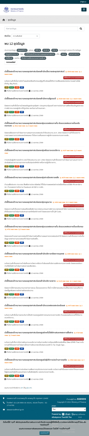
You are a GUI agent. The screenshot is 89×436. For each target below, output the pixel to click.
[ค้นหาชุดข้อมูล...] (41, 28)
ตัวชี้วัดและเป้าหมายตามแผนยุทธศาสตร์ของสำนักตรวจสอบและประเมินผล (35, 305)
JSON (16, 87)
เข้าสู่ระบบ (83, 2)
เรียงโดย (7, 36)
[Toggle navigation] (84, 9)
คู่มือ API (28, 388)
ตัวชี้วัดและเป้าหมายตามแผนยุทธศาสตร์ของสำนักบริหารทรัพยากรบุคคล (34, 253)
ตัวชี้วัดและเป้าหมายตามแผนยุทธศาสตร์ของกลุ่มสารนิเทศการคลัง (31, 177)
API (22, 388)
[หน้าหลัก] (3, 20)
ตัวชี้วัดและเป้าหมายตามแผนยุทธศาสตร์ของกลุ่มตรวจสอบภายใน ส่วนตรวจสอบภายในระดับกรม (43, 226)
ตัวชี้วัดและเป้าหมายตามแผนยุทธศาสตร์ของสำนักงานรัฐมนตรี (30, 98)
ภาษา (54, 406)
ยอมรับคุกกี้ (44, 433)
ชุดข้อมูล (12, 20)
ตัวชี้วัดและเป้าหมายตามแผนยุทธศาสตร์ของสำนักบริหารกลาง (30, 281)
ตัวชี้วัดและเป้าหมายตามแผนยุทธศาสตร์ (73, 78)
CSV (6, 87)
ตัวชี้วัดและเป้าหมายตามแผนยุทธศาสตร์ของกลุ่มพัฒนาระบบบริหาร (32, 150)
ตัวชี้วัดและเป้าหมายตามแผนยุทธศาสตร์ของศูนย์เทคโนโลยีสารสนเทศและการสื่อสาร (39, 332)
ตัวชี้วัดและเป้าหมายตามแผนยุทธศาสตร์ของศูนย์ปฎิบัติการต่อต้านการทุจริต (36, 359)
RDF (22, 87)
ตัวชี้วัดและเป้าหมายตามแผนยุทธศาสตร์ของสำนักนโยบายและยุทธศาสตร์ (34, 71)
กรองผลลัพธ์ (10, 62)
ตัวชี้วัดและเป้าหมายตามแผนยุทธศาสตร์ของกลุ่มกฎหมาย (28, 202)
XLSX (11, 87)
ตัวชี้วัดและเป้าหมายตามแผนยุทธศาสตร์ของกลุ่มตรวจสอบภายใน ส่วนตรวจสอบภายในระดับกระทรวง (42, 125)
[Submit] (81, 28)
